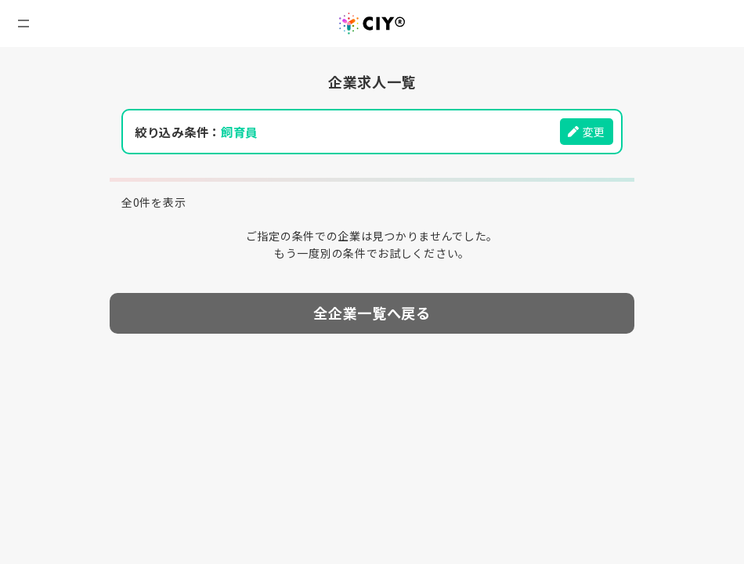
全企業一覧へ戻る (372, 312)
